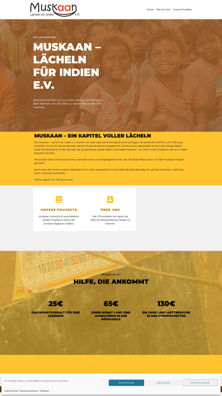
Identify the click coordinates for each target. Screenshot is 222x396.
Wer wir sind (163, 9)
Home (150, 9)
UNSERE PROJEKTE (59, 210)
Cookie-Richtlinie (11, 390)
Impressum (44, 390)
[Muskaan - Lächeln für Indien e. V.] (55, 10)
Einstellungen (200, 382)
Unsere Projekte (182, 9)
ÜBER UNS (110, 210)
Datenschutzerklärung (29, 390)
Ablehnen (163, 382)
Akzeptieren (126, 382)
